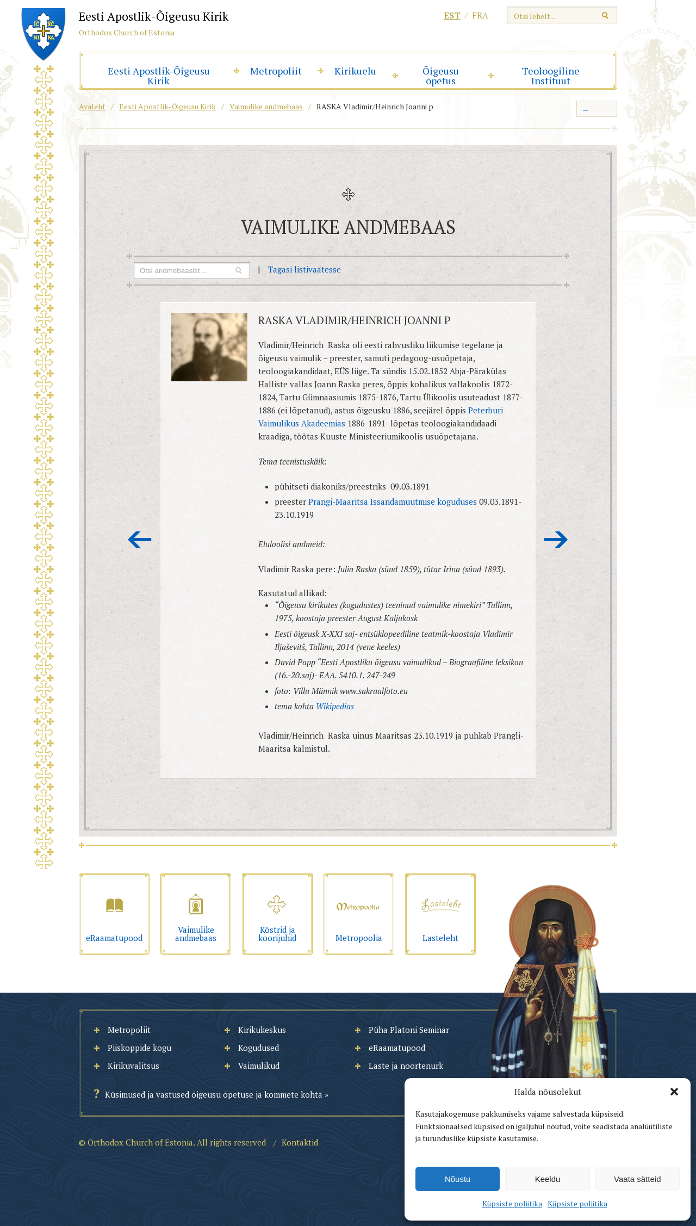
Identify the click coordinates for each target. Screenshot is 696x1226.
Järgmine (556, 539)
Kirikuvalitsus (133, 1065)
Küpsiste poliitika (512, 1203)
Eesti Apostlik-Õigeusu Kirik (159, 75)
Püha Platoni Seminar (409, 1029)
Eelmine (140, 539)
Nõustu (458, 1179)
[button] (674, 1091)
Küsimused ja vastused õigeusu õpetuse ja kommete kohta (213, 1094)
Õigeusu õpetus (440, 75)
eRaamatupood (397, 1047)
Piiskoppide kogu (139, 1047)
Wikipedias (335, 706)
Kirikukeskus (262, 1029)
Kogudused (258, 1047)
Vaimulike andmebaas (266, 106)
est (452, 15)
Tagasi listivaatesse (304, 269)
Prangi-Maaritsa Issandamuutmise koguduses (392, 501)
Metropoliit (276, 70)
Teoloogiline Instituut (551, 75)
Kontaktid (300, 1142)
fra (480, 15)
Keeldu (548, 1179)
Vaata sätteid (637, 1179)
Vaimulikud (258, 1065)
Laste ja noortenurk (406, 1065)
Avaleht (92, 106)
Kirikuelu (355, 70)
